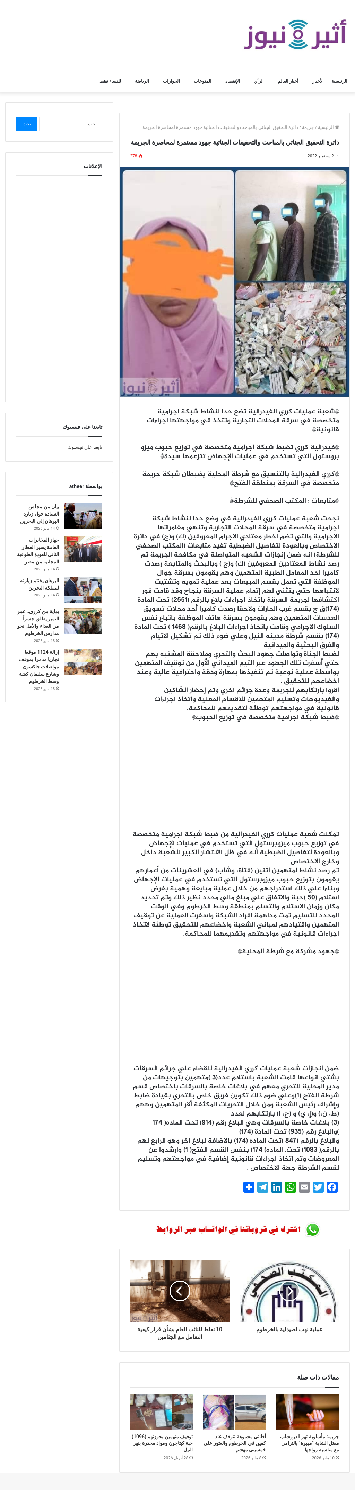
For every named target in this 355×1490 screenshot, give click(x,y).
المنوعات (202, 81)
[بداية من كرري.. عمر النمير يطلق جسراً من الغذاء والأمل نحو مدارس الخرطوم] (83, 621)
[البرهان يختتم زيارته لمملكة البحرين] (83, 590)
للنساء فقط (110, 81)
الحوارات (171, 81)
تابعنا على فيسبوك (85, 447)
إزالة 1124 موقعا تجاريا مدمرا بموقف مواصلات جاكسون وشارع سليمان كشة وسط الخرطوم (39, 666)
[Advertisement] (234, 779)
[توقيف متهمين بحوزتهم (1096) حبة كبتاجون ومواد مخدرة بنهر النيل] (161, 1412)
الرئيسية (339, 81)
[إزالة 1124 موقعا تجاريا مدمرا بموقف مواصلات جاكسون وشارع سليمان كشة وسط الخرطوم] (83, 662)
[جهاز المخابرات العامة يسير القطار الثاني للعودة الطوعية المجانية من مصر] (83, 549)
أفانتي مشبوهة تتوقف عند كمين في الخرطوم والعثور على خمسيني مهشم (235, 1443)
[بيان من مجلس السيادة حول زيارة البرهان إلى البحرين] (83, 516)
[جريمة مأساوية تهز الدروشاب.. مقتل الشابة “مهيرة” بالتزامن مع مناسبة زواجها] (307, 1412)
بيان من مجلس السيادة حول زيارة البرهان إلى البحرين (39, 514)
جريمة (308, 127)
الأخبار (318, 81)
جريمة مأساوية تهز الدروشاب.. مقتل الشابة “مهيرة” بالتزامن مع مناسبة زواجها (308, 1443)
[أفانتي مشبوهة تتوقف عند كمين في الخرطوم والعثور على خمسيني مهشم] (234, 1412)
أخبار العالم (288, 81)
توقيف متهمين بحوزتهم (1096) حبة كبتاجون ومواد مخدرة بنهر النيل (162, 1443)
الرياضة (142, 81)
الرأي (259, 81)
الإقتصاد (232, 81)
